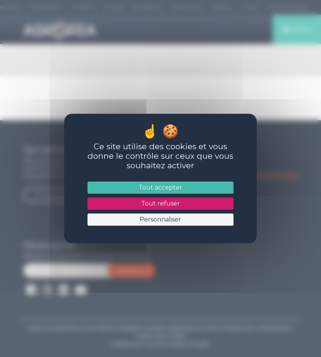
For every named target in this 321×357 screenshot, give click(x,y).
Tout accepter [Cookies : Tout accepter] (160, 187)
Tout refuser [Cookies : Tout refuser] (160, 203)
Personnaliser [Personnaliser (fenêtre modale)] (160, 219)
